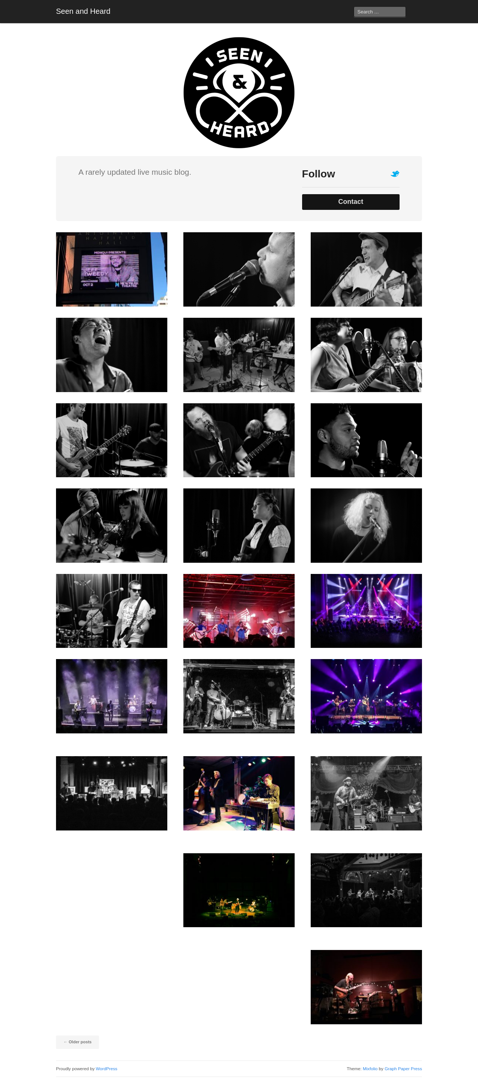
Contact (350, 201)
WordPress (107, 1068)
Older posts (77, 1042)
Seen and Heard (83, 11)
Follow (318, 174)
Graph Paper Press (403, 1068)
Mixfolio (370, 1068)
